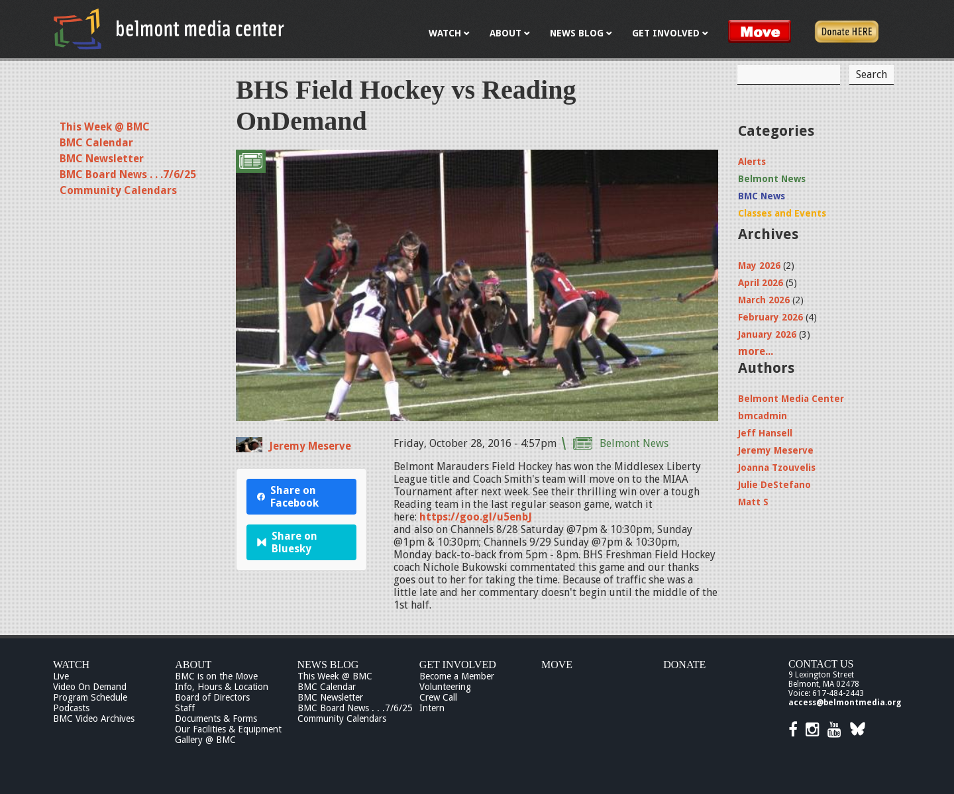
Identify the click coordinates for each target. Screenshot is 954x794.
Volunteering (445, 686)
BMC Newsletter (102, 158)
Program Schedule (90, 697)
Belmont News (634, 443)
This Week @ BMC (105, 127)
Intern (432, 708)
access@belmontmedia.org (844, 702)
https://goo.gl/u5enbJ (475, 517)
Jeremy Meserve (310, 446)
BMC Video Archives (93, 718)
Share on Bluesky (287, 542)
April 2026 (760, 282)
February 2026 (770, 317)
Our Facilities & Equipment (228, 729)
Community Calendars (118, 190)
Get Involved (457, 664)
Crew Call (438, 697)
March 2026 (764, 300)
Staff (185, 708)
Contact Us (820, 664)
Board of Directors (212, 697)
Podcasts (71, 708)
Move (556, 664)
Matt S (753, 502)
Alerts (752, 161)
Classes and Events (782, 213)
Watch (71, 664)
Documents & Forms (216, 718)
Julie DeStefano (774, 484)
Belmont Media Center (791, 398)
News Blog (328, 664)
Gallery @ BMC (205, 739)
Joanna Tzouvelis (777, 467)
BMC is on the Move (216, 676)
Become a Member (456, 676)
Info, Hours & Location (221, 686)
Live (61, 676)
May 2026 (759, 265)
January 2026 (767, 334)
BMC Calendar (96, 142)
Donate (684, 664)
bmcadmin (762, 416)
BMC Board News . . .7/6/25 (128, 174)
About (193, 664)
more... (755, 351)
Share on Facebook (288, 496)
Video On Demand (90, 686)
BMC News (761, 196)
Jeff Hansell (765, 433)
